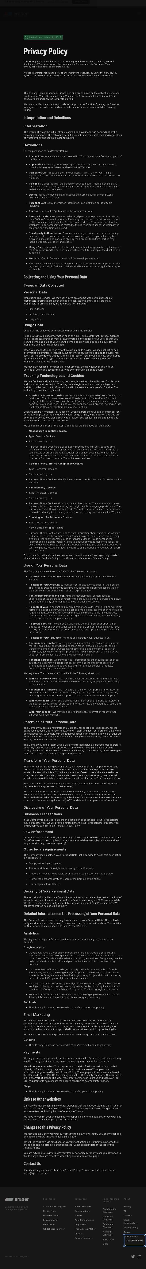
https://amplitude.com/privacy (87, 1007)
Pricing (127, 1206)
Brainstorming (50, 1220)
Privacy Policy (131, 1227)
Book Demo (81, 5)
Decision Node (82, 1211)
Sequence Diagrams (108, 1226)
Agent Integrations (84, 1220)
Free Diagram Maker (85, 1229)
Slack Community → (131, 1221)
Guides (78, 1215)
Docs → (79, 1233)
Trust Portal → (131, 1236)
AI (125, 1211)
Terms (127, 1232)
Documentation (51, 1215)
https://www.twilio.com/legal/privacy (91, 1045)
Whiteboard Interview (54, 1229)
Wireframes (49, 1224)
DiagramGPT (81, 1224)
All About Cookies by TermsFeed (49, 420)
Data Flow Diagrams (108, 1218)
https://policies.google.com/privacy (98, 989)
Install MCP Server (58, 5)
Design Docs (49, 1211)
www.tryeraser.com (88, 258)
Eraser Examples (83, 1206)
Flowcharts (108, 1239)
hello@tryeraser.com (35, 1173)
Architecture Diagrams (55, 1206)
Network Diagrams (108, 1233)
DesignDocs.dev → (84, 1238)
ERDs (105, 1244)
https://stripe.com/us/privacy (87, 1091)
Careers (128, 1215)
